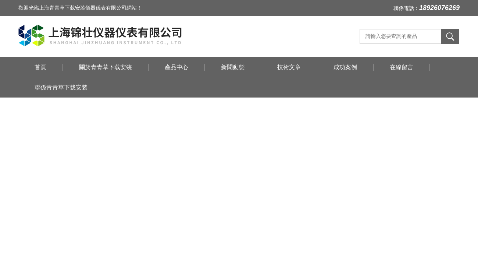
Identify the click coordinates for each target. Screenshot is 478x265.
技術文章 (289, 67)
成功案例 (345, 67)
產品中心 (176, 67)
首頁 (40, 67)
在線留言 (401, 67)
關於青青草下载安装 (105, 67)
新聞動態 (233, 67)
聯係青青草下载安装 (61, 87)
